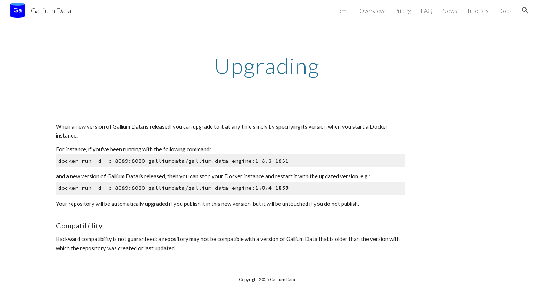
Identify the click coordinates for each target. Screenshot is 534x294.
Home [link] (341, 10)
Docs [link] (505, 10)
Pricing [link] (402, 10)
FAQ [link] (426, 10)
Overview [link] (372, 10)
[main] (267, 65)
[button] (525, 10)
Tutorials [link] (477, 10)
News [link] (449, 10)
